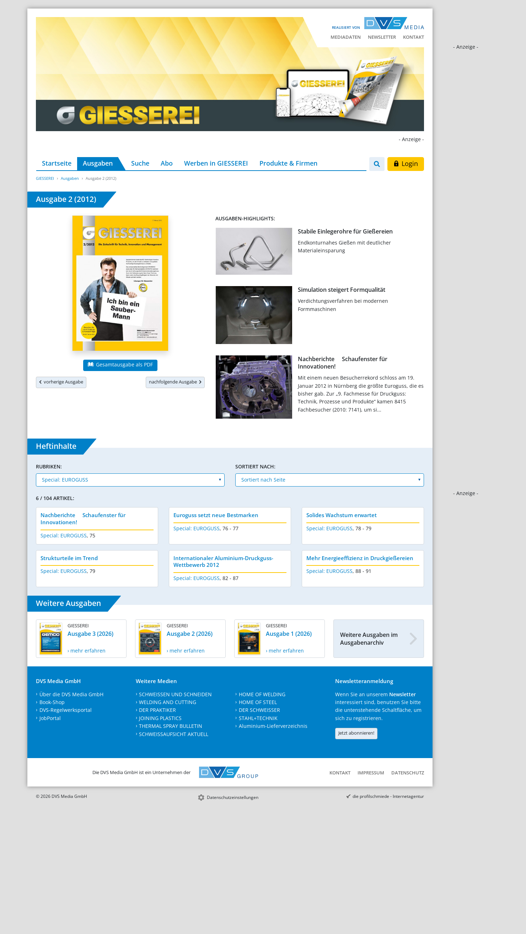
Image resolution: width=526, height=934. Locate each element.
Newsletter (382, 37)
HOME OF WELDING (262, 694)
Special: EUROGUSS (64, 535)
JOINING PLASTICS (160, 718)
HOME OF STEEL (258, 702)
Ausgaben (98, 163)
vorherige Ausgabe (61, 382)
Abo (167, 163)
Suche (140, 163)
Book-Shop (52, 702)
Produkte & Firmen (288, 163)
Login (405, 163)
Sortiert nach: (255, 466)
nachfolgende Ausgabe (175, 382)
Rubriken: (49, 466)
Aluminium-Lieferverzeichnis (273, 726)
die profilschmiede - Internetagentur (388, 796)
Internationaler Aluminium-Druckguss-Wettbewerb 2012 (223, 561)
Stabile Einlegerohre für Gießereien (345, 231)
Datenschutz (407, 772)
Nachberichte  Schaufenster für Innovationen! (342, 362)
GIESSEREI (45, 178)
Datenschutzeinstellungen (232, 797)
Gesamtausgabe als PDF (120, 364)
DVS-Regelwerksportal (65, 710)
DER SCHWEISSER (259, 710)
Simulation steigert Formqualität (341, 290)
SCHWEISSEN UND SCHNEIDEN (175, 694)
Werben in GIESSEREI (216, 163)
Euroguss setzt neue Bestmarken (215, 515)
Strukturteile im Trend (69, 558)
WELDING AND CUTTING (167, 702)
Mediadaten (346, 37)
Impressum (371, 772)
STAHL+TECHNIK (258, 718)
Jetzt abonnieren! (356, 733)
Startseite (56, 163)
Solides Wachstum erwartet (341, 515)
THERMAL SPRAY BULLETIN (170, 726)
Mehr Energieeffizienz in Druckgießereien (359, 558)
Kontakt (413, 37)
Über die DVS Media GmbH (71, 694)
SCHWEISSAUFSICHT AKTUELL (173, 734)
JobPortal (50, 718)
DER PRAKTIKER (157, 710)
